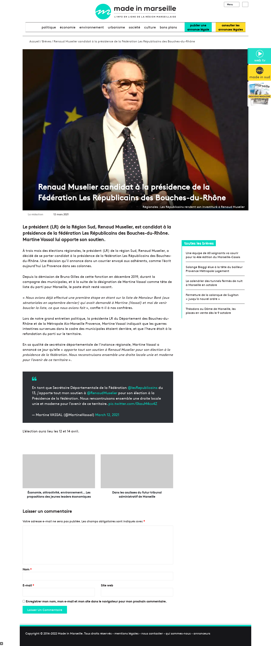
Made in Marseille (70, 633)
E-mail (28, 585)
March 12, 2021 (107, 414)
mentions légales (126, 633)
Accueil (33, 41)
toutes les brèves (199, 243)
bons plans (168, 27)
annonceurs (201, 633)
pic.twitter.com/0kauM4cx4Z (132, 403)
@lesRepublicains (143, 387)
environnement (91, 27)
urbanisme (116, 27)
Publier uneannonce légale (198, 27)
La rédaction (35, 214)
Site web (107, 585)
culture (150, 27)
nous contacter (152, 633)
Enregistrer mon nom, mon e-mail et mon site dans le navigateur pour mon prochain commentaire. (96, 601)
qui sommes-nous (178, 633)
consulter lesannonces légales (230, 27)
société (134, 27)
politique (49, 27)
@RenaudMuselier (102, 392)
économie (67, 27)
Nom (27, 569)
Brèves (46, 41)
